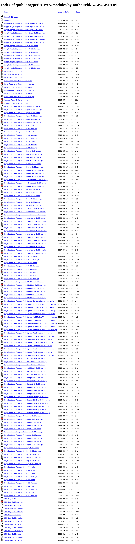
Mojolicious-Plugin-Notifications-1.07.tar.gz (25, 243)
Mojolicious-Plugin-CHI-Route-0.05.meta (22, 157)
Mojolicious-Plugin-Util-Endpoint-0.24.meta (24, 390)
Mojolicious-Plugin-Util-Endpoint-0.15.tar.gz (25, 381)
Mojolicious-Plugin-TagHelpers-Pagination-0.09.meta (28, 346)
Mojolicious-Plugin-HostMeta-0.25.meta (22, 196)
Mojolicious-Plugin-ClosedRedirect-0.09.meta (25, 170)
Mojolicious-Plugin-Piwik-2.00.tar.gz (21, 279)
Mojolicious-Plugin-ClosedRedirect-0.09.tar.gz (25, 173)
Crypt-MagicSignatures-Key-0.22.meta (21, 62)
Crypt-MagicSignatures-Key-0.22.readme (22, 65)
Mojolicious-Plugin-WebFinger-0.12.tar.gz (23, 438)
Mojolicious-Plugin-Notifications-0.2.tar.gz (25, 215)
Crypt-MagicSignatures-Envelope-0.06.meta (23, 23)
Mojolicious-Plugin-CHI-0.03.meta (19, 125)
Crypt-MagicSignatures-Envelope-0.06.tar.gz (24, 26)
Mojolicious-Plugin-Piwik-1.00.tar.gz (21, 272)
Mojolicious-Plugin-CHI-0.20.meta (19, 141)
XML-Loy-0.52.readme (13, 537)
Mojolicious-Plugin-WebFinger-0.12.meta (22, 435)
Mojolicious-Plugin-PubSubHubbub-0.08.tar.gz (25, 285)
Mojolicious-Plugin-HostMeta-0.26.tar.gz (23, 205)
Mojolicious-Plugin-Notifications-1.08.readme (25, 250)
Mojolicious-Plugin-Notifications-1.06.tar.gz (25, 234)
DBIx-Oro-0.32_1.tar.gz (15, 77)
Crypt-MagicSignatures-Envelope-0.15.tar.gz (24, 42)
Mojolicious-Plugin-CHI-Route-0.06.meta (22, 164)
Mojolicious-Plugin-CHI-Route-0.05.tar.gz (23, 160)
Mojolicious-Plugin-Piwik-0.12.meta (20, 256)
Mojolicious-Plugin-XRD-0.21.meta (19, 473)
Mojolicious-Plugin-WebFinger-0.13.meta (22, 441)
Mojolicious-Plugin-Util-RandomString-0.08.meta (26, 403)
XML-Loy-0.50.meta (12, 515)
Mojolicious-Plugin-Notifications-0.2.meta (24, 208)
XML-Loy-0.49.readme (13, 508)
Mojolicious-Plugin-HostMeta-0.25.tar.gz (23, 199)
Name (6, 12)
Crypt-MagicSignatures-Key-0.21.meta (21, 52)
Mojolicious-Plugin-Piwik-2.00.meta (20, 275)
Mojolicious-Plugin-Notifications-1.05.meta (24, 218)
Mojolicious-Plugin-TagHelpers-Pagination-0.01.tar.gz (29, 336)
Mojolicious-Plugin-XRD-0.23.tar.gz (20, 489)
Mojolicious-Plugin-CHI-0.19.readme (20, 135)
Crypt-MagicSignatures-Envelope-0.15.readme (24, 39)
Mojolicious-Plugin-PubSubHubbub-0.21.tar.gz (25, 291)
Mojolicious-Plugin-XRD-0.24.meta (19, 492)
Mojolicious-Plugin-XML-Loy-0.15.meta (21, 460)
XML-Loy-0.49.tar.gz (13, 511)
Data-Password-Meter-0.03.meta (18, 81)
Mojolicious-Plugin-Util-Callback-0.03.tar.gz (25, 361)
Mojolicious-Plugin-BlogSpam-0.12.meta (22, 119)
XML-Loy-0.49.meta (12, 505)
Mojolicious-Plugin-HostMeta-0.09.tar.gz (23, 192)
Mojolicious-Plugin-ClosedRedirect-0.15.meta (25, 183)
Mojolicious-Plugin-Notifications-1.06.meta (24, 227)
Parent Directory (12, 17)
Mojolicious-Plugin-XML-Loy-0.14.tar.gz (22, 457)
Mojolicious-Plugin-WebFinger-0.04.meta (22, 416)
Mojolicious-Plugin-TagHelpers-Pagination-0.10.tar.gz (29, 355)
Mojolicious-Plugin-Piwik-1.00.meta (20, 269)
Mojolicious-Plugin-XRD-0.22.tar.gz (20, 483)
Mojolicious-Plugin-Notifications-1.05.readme (25, 221)
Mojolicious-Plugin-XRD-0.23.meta (19, 486)
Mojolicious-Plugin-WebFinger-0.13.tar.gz (23, 444)
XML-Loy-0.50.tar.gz (13, 521)
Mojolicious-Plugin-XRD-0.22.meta (19, 480)
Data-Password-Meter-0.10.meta (18, 93)
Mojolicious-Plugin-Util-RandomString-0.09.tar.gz (27, 413)
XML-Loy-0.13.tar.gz (13, 502)
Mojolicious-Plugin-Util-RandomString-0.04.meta (26, 397)
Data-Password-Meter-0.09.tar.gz (19, 90)
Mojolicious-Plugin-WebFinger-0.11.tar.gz (23, 432)
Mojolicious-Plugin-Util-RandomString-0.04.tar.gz (27, 400)
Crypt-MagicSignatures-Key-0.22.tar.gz (22, 68)
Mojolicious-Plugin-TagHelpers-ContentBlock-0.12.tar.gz (30, 310)
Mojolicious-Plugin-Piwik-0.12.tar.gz (21, 259)
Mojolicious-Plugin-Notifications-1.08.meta (24, 247)
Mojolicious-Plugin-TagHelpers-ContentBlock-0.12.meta (29, 307)
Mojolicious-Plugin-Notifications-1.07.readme (25, 240)
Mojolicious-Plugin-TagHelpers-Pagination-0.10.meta (28, 352)
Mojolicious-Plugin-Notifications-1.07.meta (24, 237)
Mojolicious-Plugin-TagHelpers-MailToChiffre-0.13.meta (29, 326)
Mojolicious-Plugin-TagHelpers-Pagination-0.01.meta (28, 333)
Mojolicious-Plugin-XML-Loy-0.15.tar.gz (22, 464)
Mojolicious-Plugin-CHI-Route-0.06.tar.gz (23, 167)
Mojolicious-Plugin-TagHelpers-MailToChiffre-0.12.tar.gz (30, 323)
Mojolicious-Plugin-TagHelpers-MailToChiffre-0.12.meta (29, 320)
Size (78, 12)
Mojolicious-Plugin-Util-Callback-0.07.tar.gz (25, 374)
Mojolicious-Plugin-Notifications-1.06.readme (25, 231)
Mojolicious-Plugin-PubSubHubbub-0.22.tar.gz (25, 298)
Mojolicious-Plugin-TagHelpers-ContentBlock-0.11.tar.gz (30, 304)
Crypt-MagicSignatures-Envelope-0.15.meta (23, 36)
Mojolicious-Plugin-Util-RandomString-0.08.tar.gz (27, 406)
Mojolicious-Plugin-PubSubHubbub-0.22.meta (24, 294)
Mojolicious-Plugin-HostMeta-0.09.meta (22, 189)
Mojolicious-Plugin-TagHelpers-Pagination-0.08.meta (28, 339)
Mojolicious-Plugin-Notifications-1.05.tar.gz (25, 224)
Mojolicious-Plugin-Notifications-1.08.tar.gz (25, 253)
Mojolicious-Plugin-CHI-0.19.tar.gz (20, 138)
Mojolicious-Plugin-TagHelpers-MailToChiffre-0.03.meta (29, 314)
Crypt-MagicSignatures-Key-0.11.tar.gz (22, 49)
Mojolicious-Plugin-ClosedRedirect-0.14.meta (25, 176)
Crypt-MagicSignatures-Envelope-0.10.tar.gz (24, 33)
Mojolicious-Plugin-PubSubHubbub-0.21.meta (24, 288)
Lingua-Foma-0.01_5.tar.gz (16, 103)
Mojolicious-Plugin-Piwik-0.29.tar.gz (21, 266)
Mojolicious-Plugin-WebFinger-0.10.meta (22, 422)
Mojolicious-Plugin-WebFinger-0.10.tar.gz (23, 425)
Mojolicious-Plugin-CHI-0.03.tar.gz (20, 129)
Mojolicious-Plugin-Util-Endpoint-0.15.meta (24, 377)
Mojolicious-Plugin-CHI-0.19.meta (19, 132)
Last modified (64, 12)
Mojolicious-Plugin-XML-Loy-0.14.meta (21, 454)
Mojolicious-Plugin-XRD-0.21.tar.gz (20, 476)
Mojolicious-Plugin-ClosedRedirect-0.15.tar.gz (25, 186)
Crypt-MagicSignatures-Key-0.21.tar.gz (22, 58)
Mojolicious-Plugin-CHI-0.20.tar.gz (20, 148)
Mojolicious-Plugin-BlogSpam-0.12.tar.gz (23, 122)
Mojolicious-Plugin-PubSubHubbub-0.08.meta (24, 282)
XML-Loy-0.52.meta (12, 534)
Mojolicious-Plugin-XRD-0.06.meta (19, 467)
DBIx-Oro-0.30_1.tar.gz (15, 71)
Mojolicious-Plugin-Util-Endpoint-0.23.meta (24, 384)
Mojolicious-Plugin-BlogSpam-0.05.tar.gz (23, 109)
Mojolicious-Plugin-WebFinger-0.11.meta (22, 429)
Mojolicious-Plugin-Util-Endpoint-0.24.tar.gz (25, 393)
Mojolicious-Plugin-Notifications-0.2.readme (25, 212)
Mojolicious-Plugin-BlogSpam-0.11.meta (22, 113)
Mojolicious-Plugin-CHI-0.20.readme (20, 144)
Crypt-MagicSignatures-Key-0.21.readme (22, 55)
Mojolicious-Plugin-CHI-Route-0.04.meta (22, 151)
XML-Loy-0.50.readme (13, 518)
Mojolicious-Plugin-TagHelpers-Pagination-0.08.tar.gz (29, 342)
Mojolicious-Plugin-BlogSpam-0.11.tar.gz (23, 116)
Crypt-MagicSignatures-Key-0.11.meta (21, 46)
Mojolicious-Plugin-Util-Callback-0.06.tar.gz (25, 368)
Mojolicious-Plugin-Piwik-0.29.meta (20, 263)
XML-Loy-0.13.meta (12, 499)
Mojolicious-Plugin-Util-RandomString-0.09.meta (26, 409)
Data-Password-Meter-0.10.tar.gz (19, 97)
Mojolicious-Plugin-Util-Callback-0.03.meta (24, 358)
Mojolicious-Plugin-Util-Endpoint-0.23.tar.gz (25, 387)
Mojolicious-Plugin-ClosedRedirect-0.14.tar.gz (25, 180)
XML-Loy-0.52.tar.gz (13, 540)
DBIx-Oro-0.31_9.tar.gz (15, 74)
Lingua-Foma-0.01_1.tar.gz (16, 100)
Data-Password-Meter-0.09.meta (18, 87)
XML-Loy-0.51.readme (13, 527)
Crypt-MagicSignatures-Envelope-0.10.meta (23, 30)
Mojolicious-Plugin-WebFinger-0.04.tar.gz (23, 419)
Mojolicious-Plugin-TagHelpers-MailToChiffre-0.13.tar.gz (30, 330)
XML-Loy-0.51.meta (12, 524)
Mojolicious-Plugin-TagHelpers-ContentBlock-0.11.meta (29, 301)
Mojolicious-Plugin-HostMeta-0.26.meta (22, 202)
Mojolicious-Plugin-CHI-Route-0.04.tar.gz (23, 154)
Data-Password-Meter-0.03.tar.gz (19, 84)
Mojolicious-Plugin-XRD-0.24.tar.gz (20, 496)
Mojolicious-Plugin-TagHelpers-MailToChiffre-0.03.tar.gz (30, 317)
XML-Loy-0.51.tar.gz (13, 531)
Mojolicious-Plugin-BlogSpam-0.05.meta (22, 106)
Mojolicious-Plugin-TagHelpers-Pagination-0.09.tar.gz (29, 349)
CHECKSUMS (8, 20)
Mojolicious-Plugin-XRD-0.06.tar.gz (20, 470)
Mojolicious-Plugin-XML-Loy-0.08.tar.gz (22, 451)
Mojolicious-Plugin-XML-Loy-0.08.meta (21, 448)
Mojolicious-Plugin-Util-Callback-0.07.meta (24, 371)
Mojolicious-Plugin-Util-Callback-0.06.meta (24, 365)
